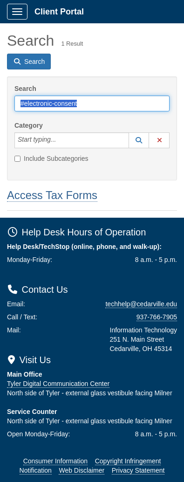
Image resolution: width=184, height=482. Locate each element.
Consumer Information (55, 461)
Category (28, 125)
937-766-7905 (156, 317)
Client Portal (59, 11)
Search (25, 88)
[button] (139, 140)
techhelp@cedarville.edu (141, 304)
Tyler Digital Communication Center (58, 383)
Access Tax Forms (52, 195)
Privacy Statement (138, 470)
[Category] (61, 140)
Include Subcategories (51, 158)
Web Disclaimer (81, 470)
